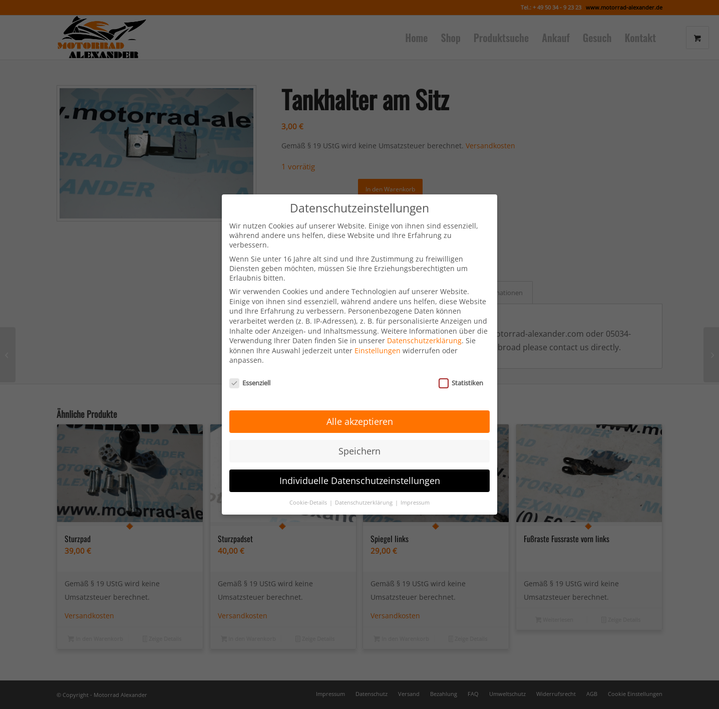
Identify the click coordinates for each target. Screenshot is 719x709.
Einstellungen (377, 333)
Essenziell (249, 366)
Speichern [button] (359, 434)
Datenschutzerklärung (424, 324)
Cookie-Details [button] (308, 485)
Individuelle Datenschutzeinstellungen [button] (359, 463)
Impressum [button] (415, 485)
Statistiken (461, 366)
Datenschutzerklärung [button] (364, 485)
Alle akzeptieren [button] (359, 404)
